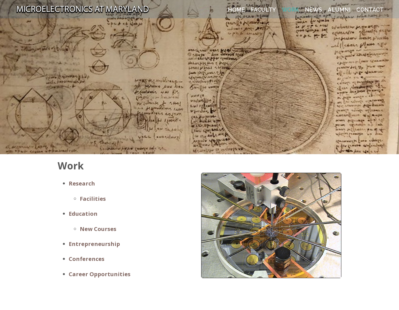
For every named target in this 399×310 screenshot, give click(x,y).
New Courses (98, 229)
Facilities (93, 198)
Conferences (86, 259)
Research (82, 183)
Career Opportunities (100, 274)
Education (83, 213)
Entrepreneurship (94, 244)
